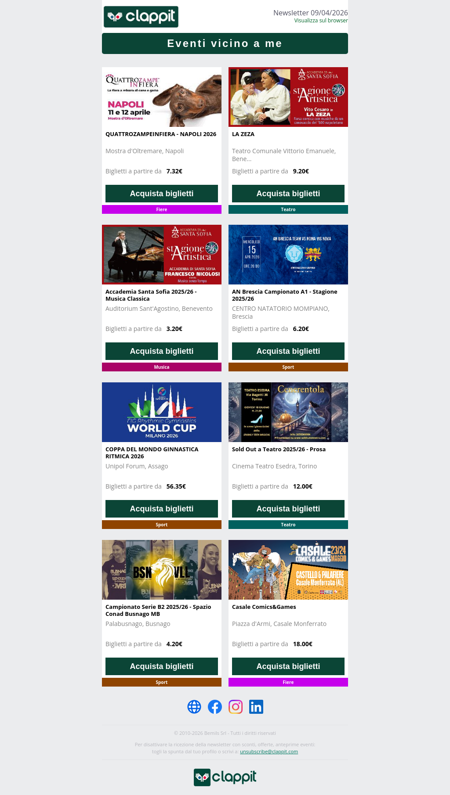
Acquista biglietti (161, 193)
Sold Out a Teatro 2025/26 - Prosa (279, 449)
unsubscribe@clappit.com (269, 751)
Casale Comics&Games (264, 607)
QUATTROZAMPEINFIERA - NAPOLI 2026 (160, 134)
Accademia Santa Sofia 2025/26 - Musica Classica (150, 295)
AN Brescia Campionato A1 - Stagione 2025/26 (285, 295)
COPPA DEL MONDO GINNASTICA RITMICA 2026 (152, 452)
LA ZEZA (243, 134)
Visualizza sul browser (321, 20)
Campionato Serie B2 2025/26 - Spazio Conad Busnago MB (158, 610)
